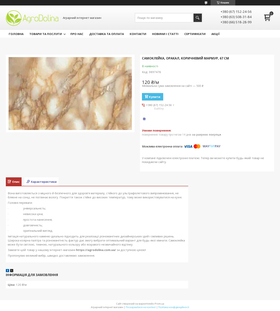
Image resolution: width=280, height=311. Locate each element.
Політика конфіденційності (173, 307)
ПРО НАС (76, 34)
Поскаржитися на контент (141, 307)
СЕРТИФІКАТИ (195, 34)
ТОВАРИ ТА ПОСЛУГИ (45, 34)
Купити (154, 97)
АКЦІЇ (215, 34)
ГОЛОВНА (16, 34)
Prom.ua (159, 303)
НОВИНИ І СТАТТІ (165, 34)
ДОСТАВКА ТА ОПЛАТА (106, 34)
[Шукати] (197, 18)
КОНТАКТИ (138, 34)
